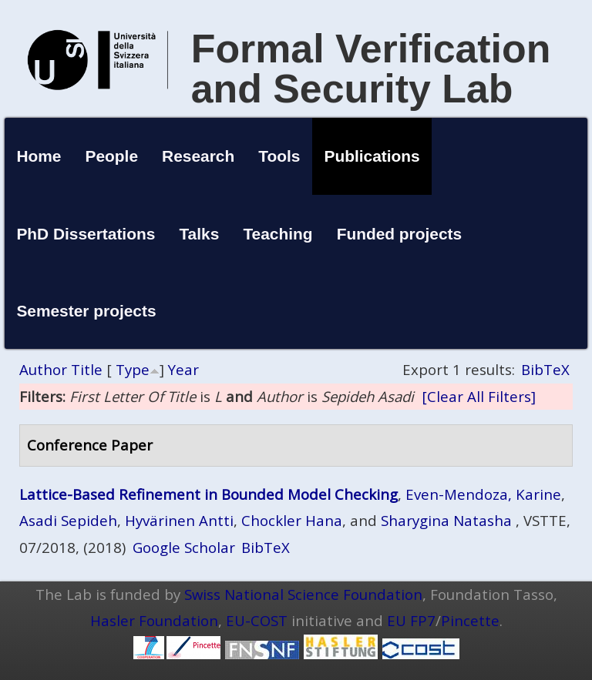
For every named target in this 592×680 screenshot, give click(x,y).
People (112, 156)
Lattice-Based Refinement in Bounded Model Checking (208, 494)
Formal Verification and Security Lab (371, 68)
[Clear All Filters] (479, 396)
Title (87, 369)
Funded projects (399, 234)
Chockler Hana (291, 520)
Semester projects (86, 311)
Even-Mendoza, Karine (483, 494)
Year (183, 369)
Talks (199, 234)
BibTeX (545, 369)
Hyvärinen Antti (179, 520)
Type (133, 369)
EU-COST (257, 620)
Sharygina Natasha (446, 520)
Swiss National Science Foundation (303, 594)
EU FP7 (411, 620)
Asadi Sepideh (68, 520)
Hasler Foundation (154, 620)
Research (198, 156)
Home (38, 156)
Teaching (277, 234)
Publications (372, 156)
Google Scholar (184, 547)
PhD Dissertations (85, 234)
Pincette (470, 620)
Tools (279, 156)
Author (43, 369)
